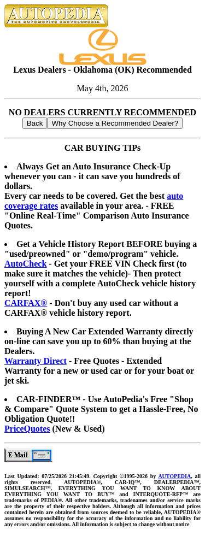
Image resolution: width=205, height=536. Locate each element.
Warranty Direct (35, 361)
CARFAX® (25, 303)
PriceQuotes (27, 428)
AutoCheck (25, 263)
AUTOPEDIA (174, 476)
